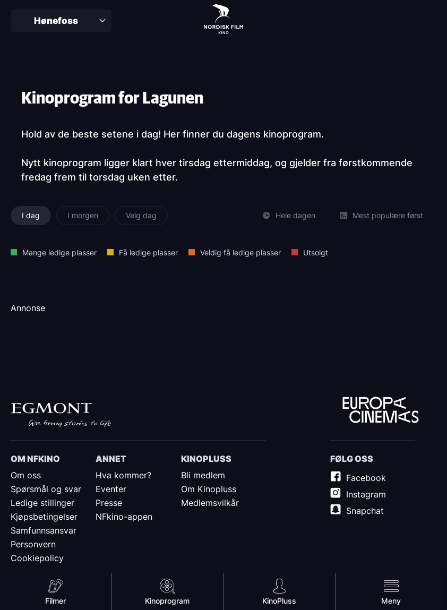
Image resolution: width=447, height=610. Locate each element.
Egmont (61, 414)
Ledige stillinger (42, 502)
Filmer (55, 600)
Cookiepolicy (37, 558)
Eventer (111, 489)
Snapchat (365, 510)
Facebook (366, 477)
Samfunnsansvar (43, 530)
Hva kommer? (123, 475)
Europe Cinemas (380, 410)
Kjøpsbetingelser (44, 516)
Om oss (26, 475)
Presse (109, 502)
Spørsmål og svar (46, 489)
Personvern (33, 544)
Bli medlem (203, 475)
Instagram (366, 494)
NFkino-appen (124, 516)
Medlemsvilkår (210, 502)
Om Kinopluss (208, 489)
